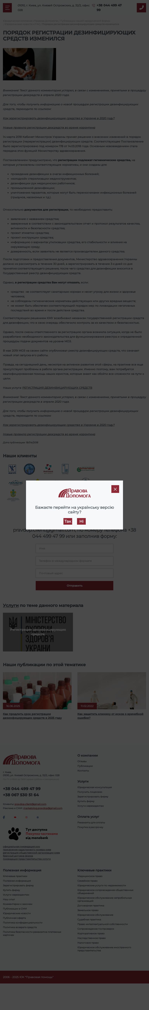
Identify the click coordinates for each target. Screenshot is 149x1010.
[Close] (115, 489)
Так (67, 521)
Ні (81, 521)
